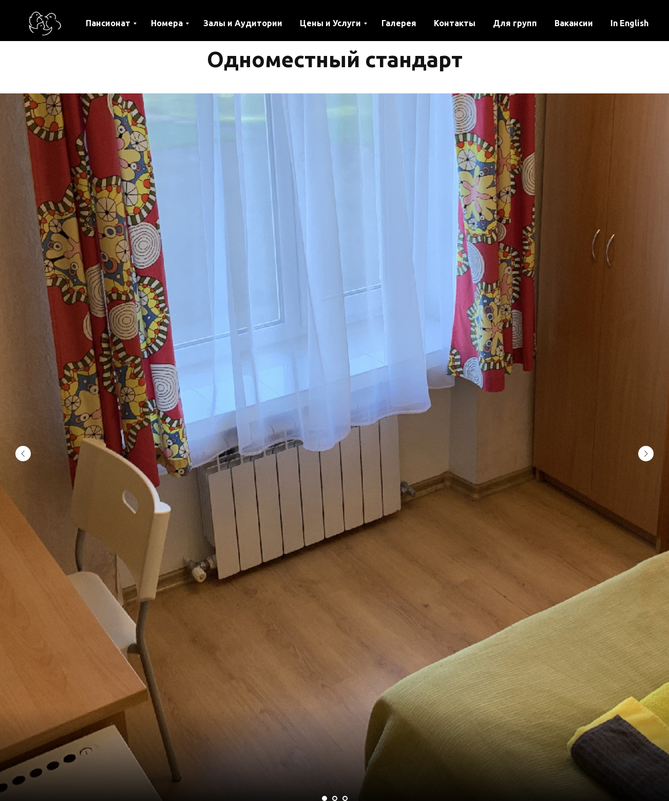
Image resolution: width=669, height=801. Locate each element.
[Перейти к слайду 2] (334, 798)
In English (629, 23)
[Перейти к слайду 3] (345, 798)
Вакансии (574, 23)
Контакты (454, 23)
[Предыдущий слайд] (23, 453)
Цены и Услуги (330, 23)
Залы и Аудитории (242, 23)
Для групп (515, 23)
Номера (167, 23)
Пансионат (108, 23)
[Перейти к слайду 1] (324, 798)
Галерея (398, 23)
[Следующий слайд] (646, 453)
